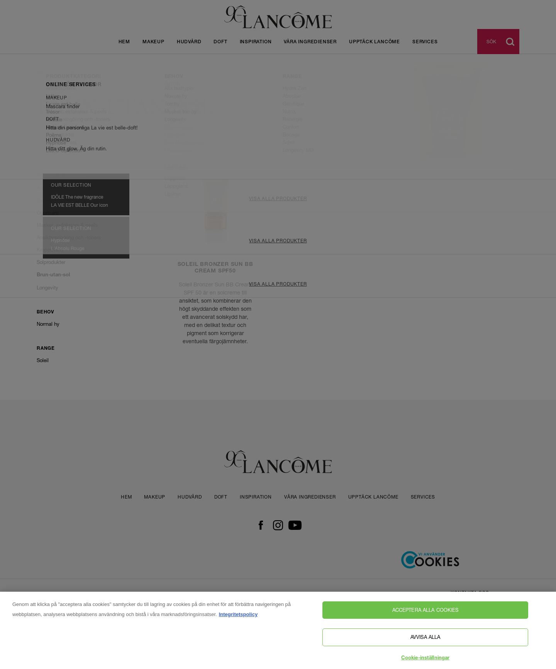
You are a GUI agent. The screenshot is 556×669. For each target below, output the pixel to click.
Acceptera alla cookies (425, 618)
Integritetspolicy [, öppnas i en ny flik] (238, 622)
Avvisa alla (425, 645)
